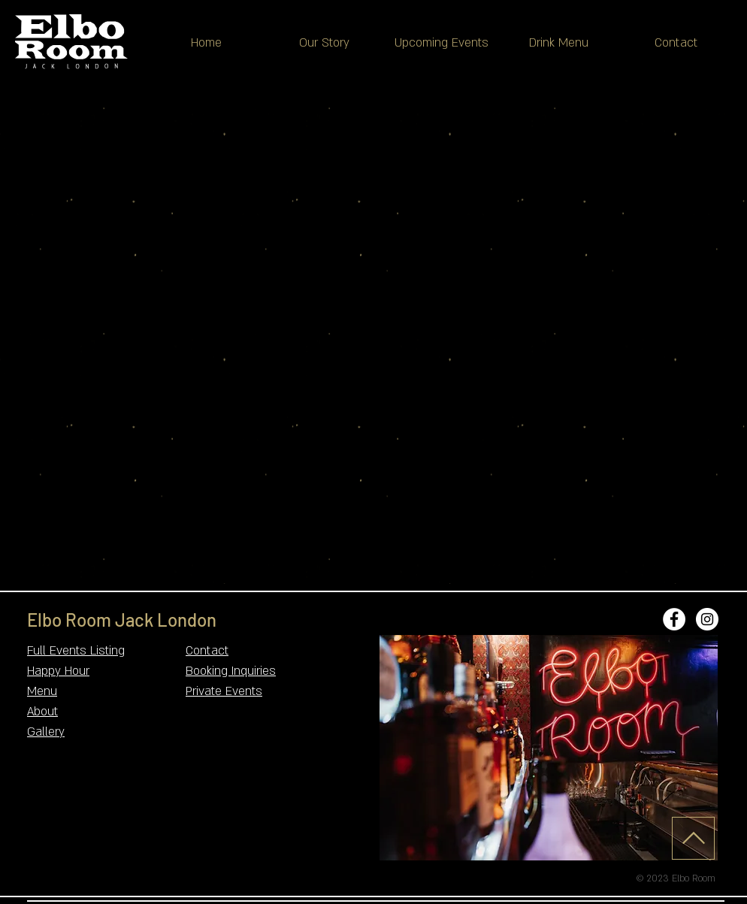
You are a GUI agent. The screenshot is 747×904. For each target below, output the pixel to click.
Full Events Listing (76, 650)
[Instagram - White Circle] (707, 619)
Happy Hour (58, 671)
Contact (207, 650)
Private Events (224, 691)
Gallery (46, 732)
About (42, 711)
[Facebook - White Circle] (674, 619)
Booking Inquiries (231, 671)
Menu (42, 691)
